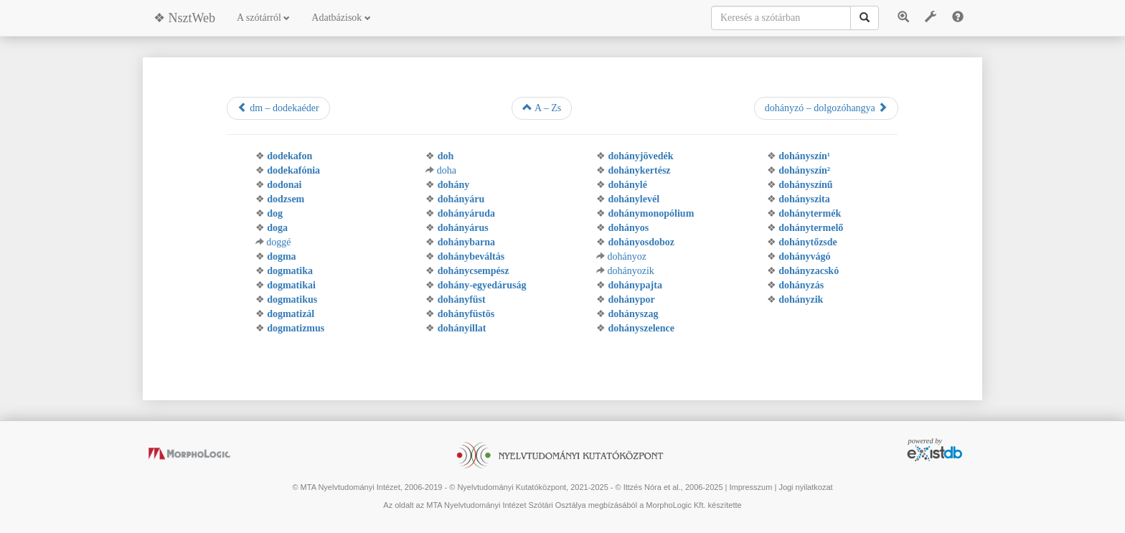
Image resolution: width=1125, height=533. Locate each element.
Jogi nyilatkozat (805, 487)
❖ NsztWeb (184, 18)
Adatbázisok (340, 17)
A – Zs (541, 107)
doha (446, 170)
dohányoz (626, 256)
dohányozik (630, 270)
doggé (278, 242)
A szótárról (263, 17)
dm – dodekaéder (278, 107)
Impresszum (750, 487)
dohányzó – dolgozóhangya (826, 107)
